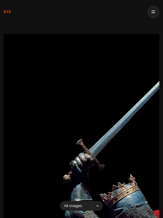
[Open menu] (153, 11)
